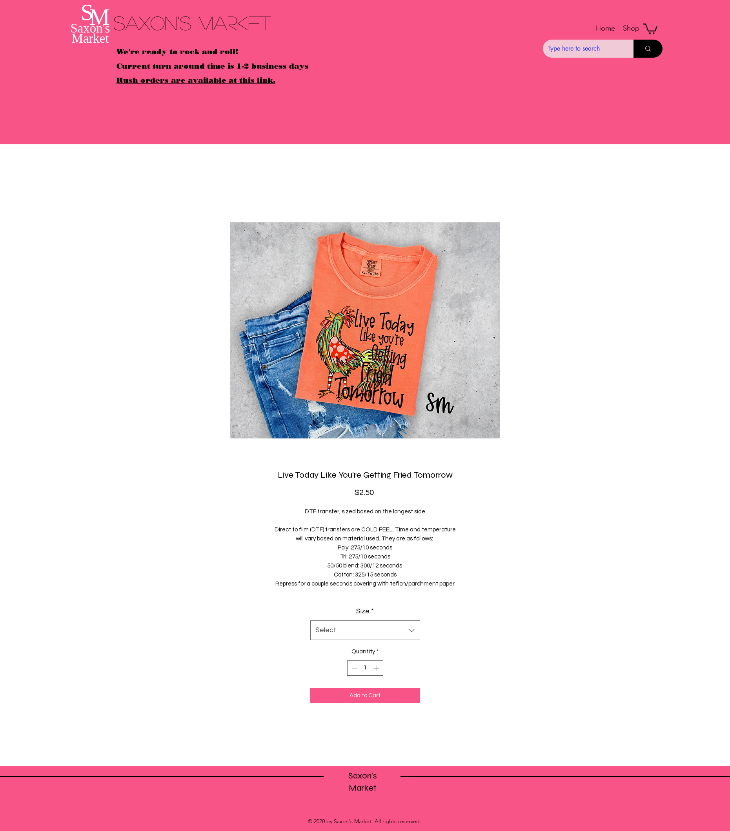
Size (365, 611)
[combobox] (365, 630)
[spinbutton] (365, 668)
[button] (631, 28)
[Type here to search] (582, 49)
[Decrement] (353, 668)
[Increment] (376, 668)
